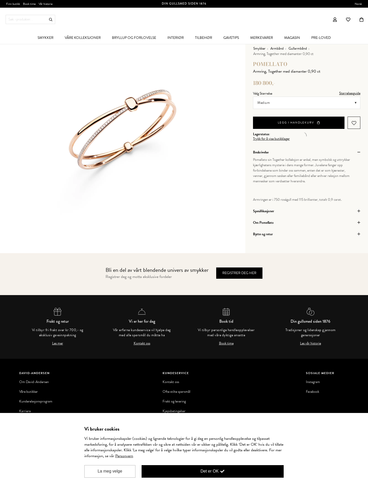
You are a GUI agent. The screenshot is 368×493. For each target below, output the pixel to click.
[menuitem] (45, 37)
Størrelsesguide (349, 93)
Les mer (57, 343)
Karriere (25, 411)
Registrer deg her (239, 273)
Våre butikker (28, 391)
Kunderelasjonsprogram (35, 401)
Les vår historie (310, 343)
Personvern (124, 456)
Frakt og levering (174, 401)
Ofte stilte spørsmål (176, 391)
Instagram (313, 382)
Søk (50, 19)
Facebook (312, 391)
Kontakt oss (142, 343)
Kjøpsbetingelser (174, 411)
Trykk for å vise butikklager (271, 138)
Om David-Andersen (34, 382)
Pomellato (270, 64)
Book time (226, 343)
